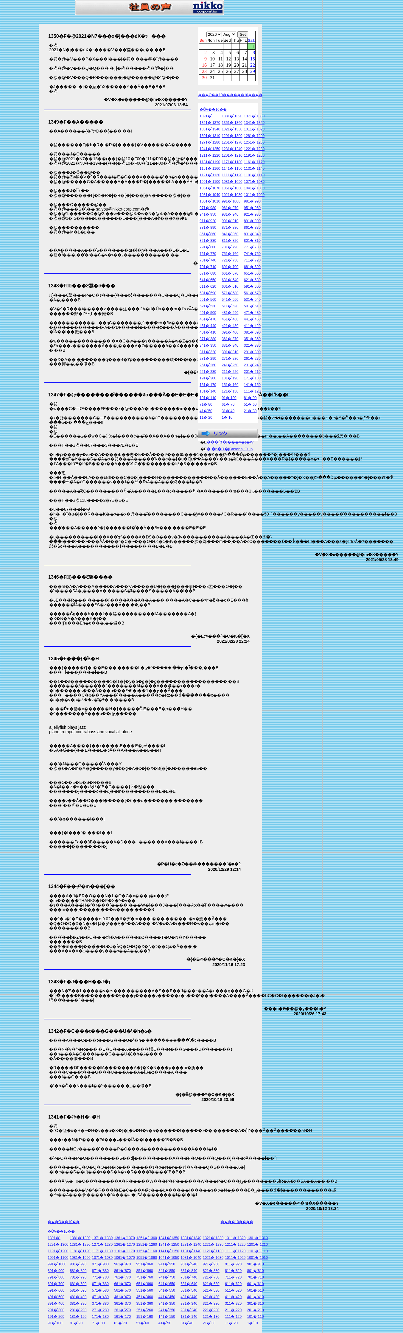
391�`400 (230, 333)
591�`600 (252, 287)
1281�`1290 (254, 137)
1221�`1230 (254, 150)
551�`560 (208, 300)
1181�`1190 (210, 163)
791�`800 (208, 248)
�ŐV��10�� (213, 110)
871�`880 (230, 228)
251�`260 (208, 366)
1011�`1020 (254, 196)
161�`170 (208, 386)
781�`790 (230, 248)
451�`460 (230, 320)
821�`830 (208, 241)
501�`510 (252, 307)
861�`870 (252, 228)
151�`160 (230, 386)
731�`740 (208, 261)
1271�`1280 (210, 143)
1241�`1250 (210, 150)
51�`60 (250, 405)
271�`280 (230, 359)
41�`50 (206, 412)
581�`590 (208, 294)
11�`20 (206, 418)
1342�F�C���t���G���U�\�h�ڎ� (100, 1031)
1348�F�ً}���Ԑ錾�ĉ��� (81, 285)
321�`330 (252, 346)
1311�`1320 (254, 130)
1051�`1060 (232, 189)
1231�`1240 (232, 150)
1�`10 (227, 418)
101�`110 (208, 399)
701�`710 (208, 268)
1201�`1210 (232, 156)
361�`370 (230, 340)
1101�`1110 (254, 176)
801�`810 (252, 241)
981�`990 (252, 202)
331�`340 (230, 346)
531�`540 (252, 300)
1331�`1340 (210, 130)
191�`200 (208, 379)
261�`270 (252, 359)
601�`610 (230, 287)
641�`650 (208, 281)
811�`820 (230, 241)
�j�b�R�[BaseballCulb (230, 450)
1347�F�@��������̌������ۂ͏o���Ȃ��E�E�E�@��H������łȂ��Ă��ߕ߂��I (168, 394)
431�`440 (208, 327)
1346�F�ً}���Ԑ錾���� (80, 577)
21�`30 (250, 412)
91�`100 (229, 399)
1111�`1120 (232, 176)
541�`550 (230, 300)
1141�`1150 (232, 169)
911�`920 (208, 222)
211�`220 (230, 372)
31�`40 (228, 412)
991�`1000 (231, 202)
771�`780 (252, 248)
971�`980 (208, 209)
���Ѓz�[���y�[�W (230, 443)
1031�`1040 (210, 196)
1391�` (206, 117)
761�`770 (208, 255)
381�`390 (252, 333)
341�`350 (208, 346)
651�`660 (252, 274)
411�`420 (252, 327)
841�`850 (230, 235)
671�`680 (208, 274)
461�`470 (208, 320)
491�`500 (208, 314)
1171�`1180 (232, 163)
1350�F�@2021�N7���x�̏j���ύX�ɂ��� (107, 36)
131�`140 (208, 392)
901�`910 (230, 222)
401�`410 (208, 333)
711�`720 (252, 261)
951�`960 (252, 209)
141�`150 (252, 386)
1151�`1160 (210, 169)
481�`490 (230, 314)
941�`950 (208, 215)
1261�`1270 (232, 143)
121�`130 (230, 392)
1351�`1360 (232, 124)
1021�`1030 (232, 196)
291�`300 (252, 353)
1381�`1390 (232, 117)
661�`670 (230, 274)
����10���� (246, 96)
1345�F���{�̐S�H (73, 658)
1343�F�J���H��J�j (79, 981)
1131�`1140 (254, 169)
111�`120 (252, 392)
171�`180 (252, 379)
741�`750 (252, 255)
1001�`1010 (210, 202)
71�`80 (206, 405)
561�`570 (252, 294)
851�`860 (208, 235)
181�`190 (230, 379)
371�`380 (208, 340)
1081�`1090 (232, 182)
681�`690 (252, 268)
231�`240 (252, 366)
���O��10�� (214, 96)
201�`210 (252, 372)
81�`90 (250, 399)
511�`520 (230, 307)
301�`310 (230, 353)
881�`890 (208, 228)
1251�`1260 (254, 143)
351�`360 (252, 340)
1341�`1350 (254, 124)
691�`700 (230, 268)
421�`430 (230, 327)
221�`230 (208, 372)
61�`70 (228, 405)
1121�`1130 (210, 176)
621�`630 (252, 281)
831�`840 (252, 235)
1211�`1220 (210, 156)
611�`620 (208, 287)
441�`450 (252, 320)
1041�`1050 (254, 189)
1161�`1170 (254, 163)
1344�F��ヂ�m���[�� (81, 886)
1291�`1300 (232, 137)
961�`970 (230, 209)
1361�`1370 (210, 124)
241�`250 (230, 366)
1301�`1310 (210, 137)
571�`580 (230, 294)
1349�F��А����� (75, 121)
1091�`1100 (210, 182)
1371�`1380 (254, 117)
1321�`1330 (232, 130)
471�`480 (252, 314)
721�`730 (230, 261)
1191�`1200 (254, 156)
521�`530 (208, 307)
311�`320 (208, 353)
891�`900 (252, 222)
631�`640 (230, 281)
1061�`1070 (210, 189)
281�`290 (208, 359)
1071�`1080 (254, 182)
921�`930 (252, 215)
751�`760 (230, 255)
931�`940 (230, 215)
